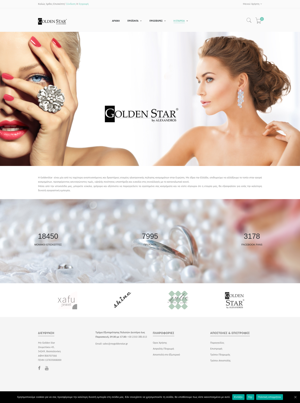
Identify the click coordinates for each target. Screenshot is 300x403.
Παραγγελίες (217, 343)
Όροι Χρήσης (160, 343)
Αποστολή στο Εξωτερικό (166, 354)
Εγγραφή (84, 4)
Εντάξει (238, 397)
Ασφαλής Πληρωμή (163, 348)
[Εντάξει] (295, 397)
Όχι (250, 397)
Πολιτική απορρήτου (269, 397)
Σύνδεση (71, 4)
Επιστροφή (216, 348)
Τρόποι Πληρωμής (220, 354)
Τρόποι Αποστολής (220, 360)
